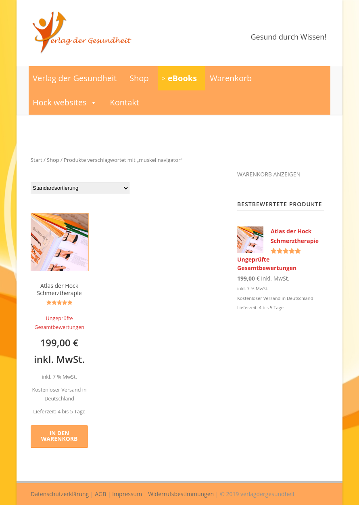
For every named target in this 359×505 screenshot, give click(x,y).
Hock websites (65, 102)
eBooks (182, 78)
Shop (139, 78)
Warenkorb (231, 78)
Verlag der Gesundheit (75, 78)
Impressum (127, 494)
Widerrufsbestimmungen (181, 494)
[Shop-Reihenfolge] (80, 188)
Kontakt (124, 102)
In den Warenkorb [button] (59, 435)
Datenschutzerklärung (60, 494)
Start (36, 159)
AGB (100, 494)
